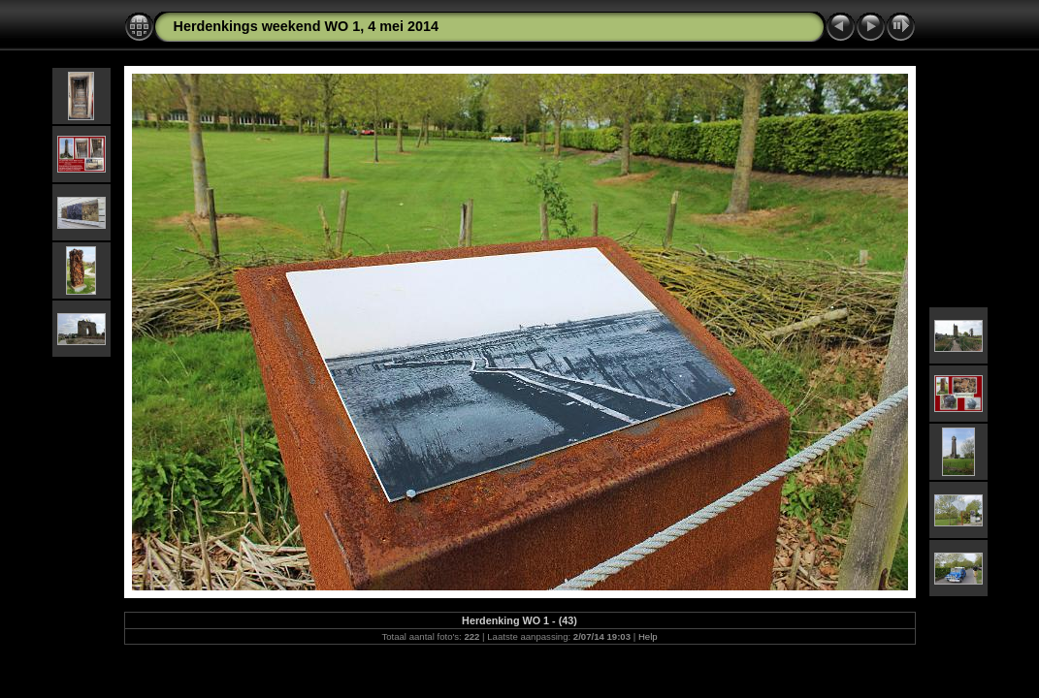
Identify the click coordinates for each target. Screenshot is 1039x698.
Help (648, 636)
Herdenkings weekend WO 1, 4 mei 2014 (306, 26)
